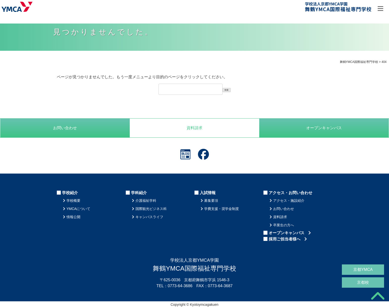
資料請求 (194, 128)
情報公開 (73, 217)
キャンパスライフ (149, 217)
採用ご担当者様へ (288, 239)
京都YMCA (363, 269)
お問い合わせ (65, 128)
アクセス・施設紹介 (288, 201)
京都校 (363, 282)
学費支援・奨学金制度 (221, 209)
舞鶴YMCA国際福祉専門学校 (338, 7)
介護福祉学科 (145, 201)
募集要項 (211, 201)
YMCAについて (78, 209)
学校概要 (73, 201)
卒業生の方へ (283, 225)
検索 (226, 90)
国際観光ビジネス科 (151, 209)
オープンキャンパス (290, 233)
